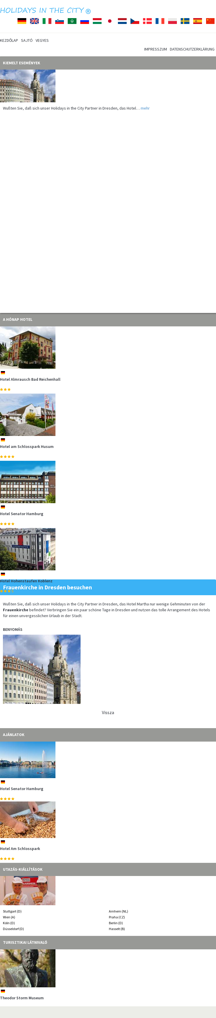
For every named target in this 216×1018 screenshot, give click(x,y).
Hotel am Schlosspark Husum (27, 446)
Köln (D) (9, 923)
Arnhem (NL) (118, 911)
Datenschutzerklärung (192, 49)
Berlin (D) (116, 923)
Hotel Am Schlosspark (20, 848)
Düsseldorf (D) (13, 929)
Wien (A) (9, 917)
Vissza (108, 712)
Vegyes (42, 40)
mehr (145, 108)
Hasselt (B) (117, 929)
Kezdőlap (9, 40)
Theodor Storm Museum (22, 997)
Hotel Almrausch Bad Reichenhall (30, 379)
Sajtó (27, 40)
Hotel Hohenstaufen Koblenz (26, 581)
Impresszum (155, 49)
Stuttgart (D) (12, 911)
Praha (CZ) (117, 917)
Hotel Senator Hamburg (21, 513)
